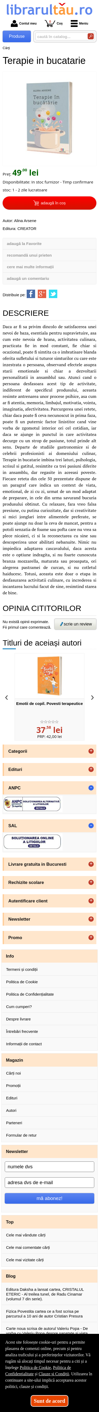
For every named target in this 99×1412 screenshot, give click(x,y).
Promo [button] (15, 937)
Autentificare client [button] (28, 900)
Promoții (13, 1085)
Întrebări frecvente (22, 1031)
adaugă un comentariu (28, 278)
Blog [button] (11, 1276)
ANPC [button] (14, 787)
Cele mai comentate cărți (28, 1247)
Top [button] (10, 1222)
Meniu (79, 23)
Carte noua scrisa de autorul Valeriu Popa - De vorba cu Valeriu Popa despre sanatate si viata (47, 1330)
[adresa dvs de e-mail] (49, 1182)
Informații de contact (24, 1044)
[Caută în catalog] (91, 36)
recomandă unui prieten (29, 255)
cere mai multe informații (30, 267)
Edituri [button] (15, 769)
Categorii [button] (17, 751)
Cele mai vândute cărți (25, 1235)
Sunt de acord (49, 1401)
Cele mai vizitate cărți (25, 1260)
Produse (17, 36)
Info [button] (10, 956)
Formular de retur (21, 1135)
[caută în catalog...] (59, 36)
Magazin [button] (14, 1060)
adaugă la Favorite (24, 243)
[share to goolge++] (42, 294)
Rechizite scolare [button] (26, 882)
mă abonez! (50, 1198)
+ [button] (91, 751)
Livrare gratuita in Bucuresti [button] (37, 864)
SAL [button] (12, 825)
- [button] (91, 787)
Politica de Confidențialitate (30, 994)
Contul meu (24, 23)
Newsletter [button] (19, 919)
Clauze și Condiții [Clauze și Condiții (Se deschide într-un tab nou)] (54, 1374)
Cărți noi (13, 1073)
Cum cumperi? (19, 1006)
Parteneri (14, 1123)
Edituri (11, 1098)
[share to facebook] (31, 294)
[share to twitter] (53, 294)
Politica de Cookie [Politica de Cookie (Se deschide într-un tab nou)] (35, 1367)
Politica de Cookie (22, 982)
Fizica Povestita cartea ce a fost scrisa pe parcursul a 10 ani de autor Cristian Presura (44, 1313)
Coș (54, 23)
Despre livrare (18, 1019)
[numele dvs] (49, 1166)
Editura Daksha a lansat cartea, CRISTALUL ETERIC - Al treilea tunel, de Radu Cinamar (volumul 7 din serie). (45, 1294)
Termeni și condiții (21, 969)
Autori (11, 1110)
